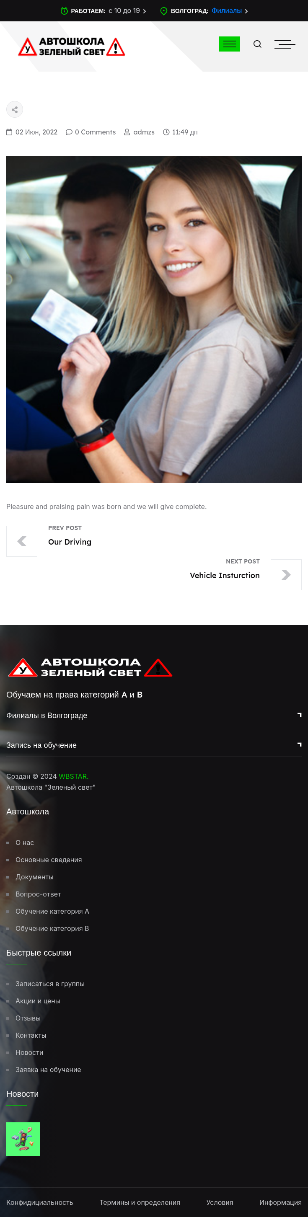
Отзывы (28, 1018)
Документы (35, 877)
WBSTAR (73, 776)
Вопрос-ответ (38, 894)
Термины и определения (139, 1202)
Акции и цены (38, 1001)
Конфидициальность (39, 1202)
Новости (29, 1052)
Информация (280, 1202)
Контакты (31, 1035)
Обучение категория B (52, 928)
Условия (219, 1202)
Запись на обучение (41, 745)
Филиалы (227, 10)
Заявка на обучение (48, 1069)
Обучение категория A (52, 911)
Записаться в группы (50, 983)
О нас (25, 842)
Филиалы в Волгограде (46, 715)
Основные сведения (49, 859)
